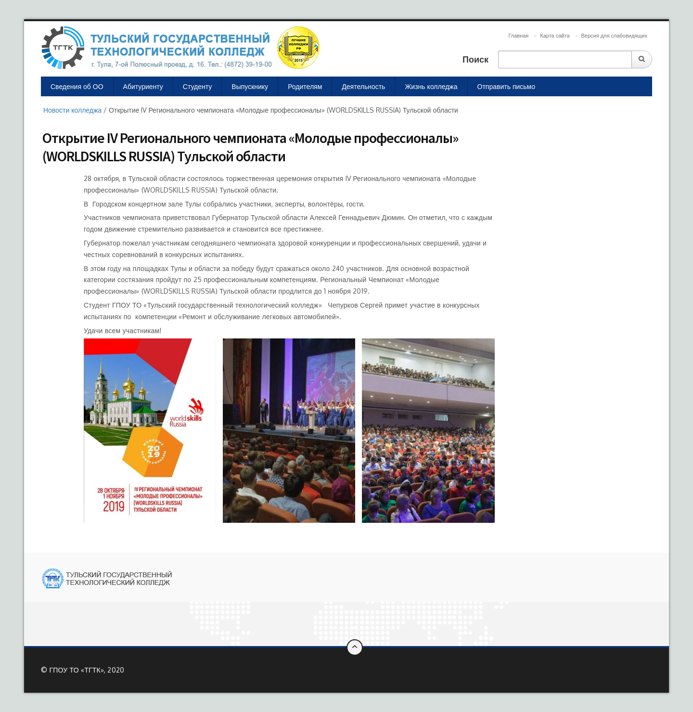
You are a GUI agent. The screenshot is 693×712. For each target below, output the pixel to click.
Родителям (305, 86)
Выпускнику (249, 86)
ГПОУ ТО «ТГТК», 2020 (86, 670)
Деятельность (363, 86)
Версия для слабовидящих (614, 35)
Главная (518, 35)
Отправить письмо (506, 86)
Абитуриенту (143, 86)
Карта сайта (554, 35)
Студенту (197, 86)
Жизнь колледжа (431, 86)
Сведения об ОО (77, 86)
